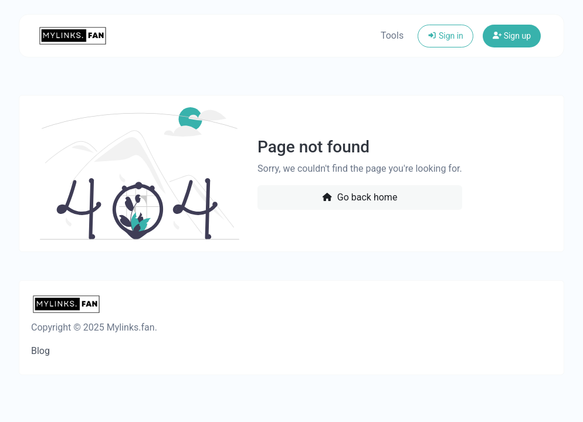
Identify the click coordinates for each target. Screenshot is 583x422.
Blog (40, 350)
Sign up (512, 35)
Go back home (359, 197)
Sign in (445, 35)
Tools (392, 35)
